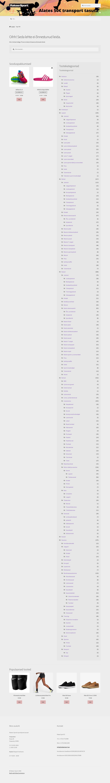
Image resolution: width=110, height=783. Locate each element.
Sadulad (68, 451)
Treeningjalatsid (71, 205)
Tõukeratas (67, 500)
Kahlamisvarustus (69, 80)
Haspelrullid (69, 103)
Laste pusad (67, 152)
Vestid (65, 374)
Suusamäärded (70, 593)
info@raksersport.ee (63, 747)
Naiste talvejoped (69, 345)
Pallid (67, 556)
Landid (66, 83)
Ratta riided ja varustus (70, 467)
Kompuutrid (69, 408)
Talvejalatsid (69, 129)
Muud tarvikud (70, 424)
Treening (66, 616)
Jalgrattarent (68, 12)
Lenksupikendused (71, 517)
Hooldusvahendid (69, 543)
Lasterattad (67, 394)
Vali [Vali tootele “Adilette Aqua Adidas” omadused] (43, 99)
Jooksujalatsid (70, 123)
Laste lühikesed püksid (70, 146)
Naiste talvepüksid (69, 348)
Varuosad (66, 513)
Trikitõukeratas (70, 510)
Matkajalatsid (70, 196)
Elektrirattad (68, 388)
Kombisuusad (70, 580)
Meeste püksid (68, 235)
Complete (69, 494)
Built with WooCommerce (16, 773)
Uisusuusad (69, 613)
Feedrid (68, 90)
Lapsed (36, 12)
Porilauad (69, 434)
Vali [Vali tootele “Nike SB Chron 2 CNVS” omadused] (90, 702)
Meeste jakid (67, 229)
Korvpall (66, 563)
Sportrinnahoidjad (69, 368)
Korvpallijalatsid (71, 192)
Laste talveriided (68, 159)
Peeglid (68, 431)
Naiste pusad (67, 338)
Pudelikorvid (69, 441)
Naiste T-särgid (68, 341)
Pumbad (68, 444)
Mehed (22, 12)
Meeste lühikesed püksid (71, 232)
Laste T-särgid (68, 156)
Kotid (65, 139)
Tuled (67, 460)
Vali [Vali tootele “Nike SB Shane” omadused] (67, 702)
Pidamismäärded (73, 600)
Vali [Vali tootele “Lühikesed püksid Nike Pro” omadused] (43, 702)
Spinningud (69, 96)
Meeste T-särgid (68, 242)
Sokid (65, 169)
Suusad (63, 537)
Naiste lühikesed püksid (70, 331)
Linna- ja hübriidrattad (70, 398)
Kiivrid (68, 470)
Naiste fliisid (67, 321)
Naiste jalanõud (68, 328)
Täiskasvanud (72, 477)
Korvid (68, 411)
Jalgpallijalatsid (71, 119)
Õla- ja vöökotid (70, 219)
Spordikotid (69, 225)
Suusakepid (69, 530)
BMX (65, 381)
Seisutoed (69, 454)
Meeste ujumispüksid (70, 252)
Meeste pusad (68, 239)
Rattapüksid (69, 487)
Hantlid (68, 623)
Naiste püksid (68, 335)
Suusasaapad (69, 606)
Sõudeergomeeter (71, 629)
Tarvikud (70, 603)
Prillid (68, 484)
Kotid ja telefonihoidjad (73, 414)
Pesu (65, 166)
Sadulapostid (70, 523)
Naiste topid (67, 351)
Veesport (66, 649)
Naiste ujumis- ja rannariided (72, 354)
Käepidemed (69, 404)
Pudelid (68, 437)
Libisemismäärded (73, 596)
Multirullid (69, 106)
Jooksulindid (69, 626)
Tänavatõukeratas (71, 507)
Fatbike (66, 391)
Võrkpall (66, 656)
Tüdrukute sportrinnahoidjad (72, 176)
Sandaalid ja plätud (71, 126)
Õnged (68, 93)
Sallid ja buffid (68, 262)
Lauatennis (67, 566)
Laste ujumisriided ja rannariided (73, 162)
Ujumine (66, 639)
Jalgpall (66, 547)
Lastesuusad (69, 583)
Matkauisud (67, 570)
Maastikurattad (68, 464)
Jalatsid (66, 116)
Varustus (50, 12)
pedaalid (68, 520)
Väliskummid (69, 533)
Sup (67, 653)
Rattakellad (69, 447)
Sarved (68, 527)
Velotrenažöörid (70, 633)
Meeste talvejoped (69, 245)
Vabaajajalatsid (70, 133)
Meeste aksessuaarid (70, 215)
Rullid (65, 100)
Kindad (66, 136)
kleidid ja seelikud (69, 302)
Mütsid (66, 255)
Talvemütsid (67, 172)
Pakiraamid (69, 427)
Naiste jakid (67, 325)
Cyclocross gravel (69, 384)
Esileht (13, 26)
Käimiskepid (67, 560)
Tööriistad (69, 457)
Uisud (65, 636)
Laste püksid (67, 149)
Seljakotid (69, 222)
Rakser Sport (13, 12)
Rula (65, 490)
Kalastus (58, 12)
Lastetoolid (69, 417)
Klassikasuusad (70, 576)
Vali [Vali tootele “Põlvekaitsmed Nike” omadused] (19, 702)
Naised (29, 12)
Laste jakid (67, 143)
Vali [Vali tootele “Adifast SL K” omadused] (19, 99)
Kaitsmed (69, 550)
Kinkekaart (64, 109)
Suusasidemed (70, 609)
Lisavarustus (67, 401)
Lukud (67, 421)
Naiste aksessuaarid (69, 308)
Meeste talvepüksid (69, 249)
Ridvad (66, 86)
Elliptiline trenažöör (72, 619)
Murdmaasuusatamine (70, 573)
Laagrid (68, 497)
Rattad (43, 12)
